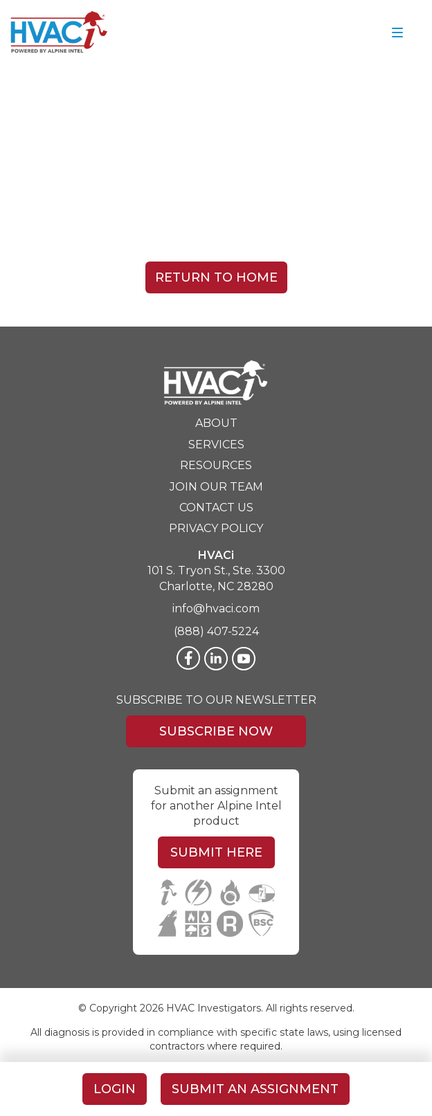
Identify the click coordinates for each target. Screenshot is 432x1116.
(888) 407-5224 (216, 631)
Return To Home (216, 277)
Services (216, 444)
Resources (216, 465)
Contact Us (216, 507)
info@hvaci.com (216, 608)
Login (114, 1089)
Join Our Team (216, 486)
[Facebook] (188, 658)
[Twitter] (243, 658)
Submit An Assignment (255, 1089)
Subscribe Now (216, 731)
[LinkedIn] (216, 658)
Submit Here (216, 852)
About (216, 423)
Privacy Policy (216, 528)
